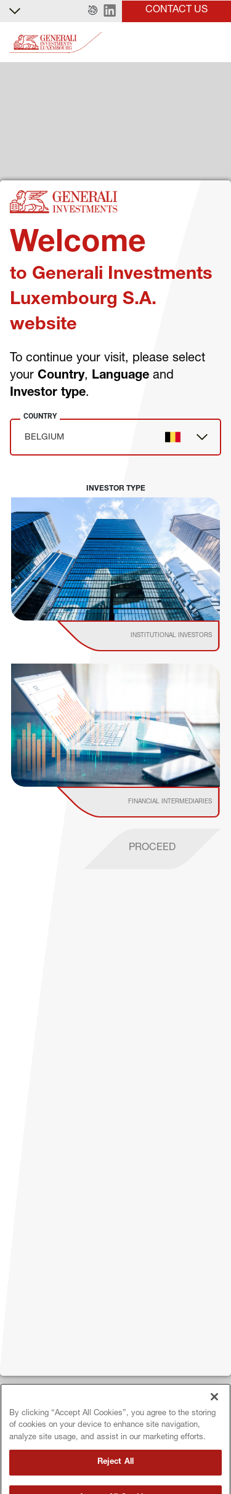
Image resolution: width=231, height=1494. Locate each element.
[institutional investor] (156, 636)
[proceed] (152, 849)
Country (40, 416)
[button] (92, 11)
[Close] (214, 1415)
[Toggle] (214, 42)
